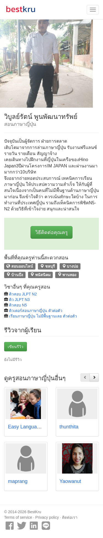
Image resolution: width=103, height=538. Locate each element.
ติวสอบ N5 (18, 305)
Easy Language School (33, 427)
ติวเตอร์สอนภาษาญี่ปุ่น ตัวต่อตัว (35, 310)
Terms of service (18, 517)
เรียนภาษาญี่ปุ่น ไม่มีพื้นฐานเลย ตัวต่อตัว (43, 316)
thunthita (69, 427)
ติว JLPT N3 (19, 299)
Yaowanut (70, 481)
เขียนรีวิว (15, 346)
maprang (17, 481)
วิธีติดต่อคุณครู (51, 232)
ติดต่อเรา (69, 517)
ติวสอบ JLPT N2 (23, 294)
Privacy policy (47, 517)
